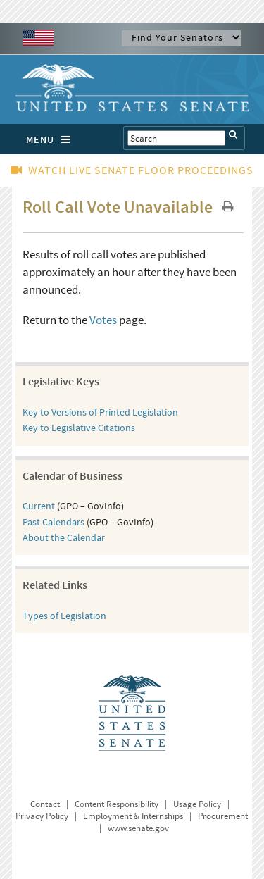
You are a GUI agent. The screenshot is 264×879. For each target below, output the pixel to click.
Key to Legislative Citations (79, 427)
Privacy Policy (41, 816)
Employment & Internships (133, 816)
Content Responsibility (116, 804)
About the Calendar (64, 537)
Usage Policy (197, 804)
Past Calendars (53, 522)
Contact (45, 804)
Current (39, 505)
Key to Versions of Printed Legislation (100, 412)
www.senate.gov (138, 828)
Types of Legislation (64, 615)
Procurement (223, 816)
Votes (103, 320)
